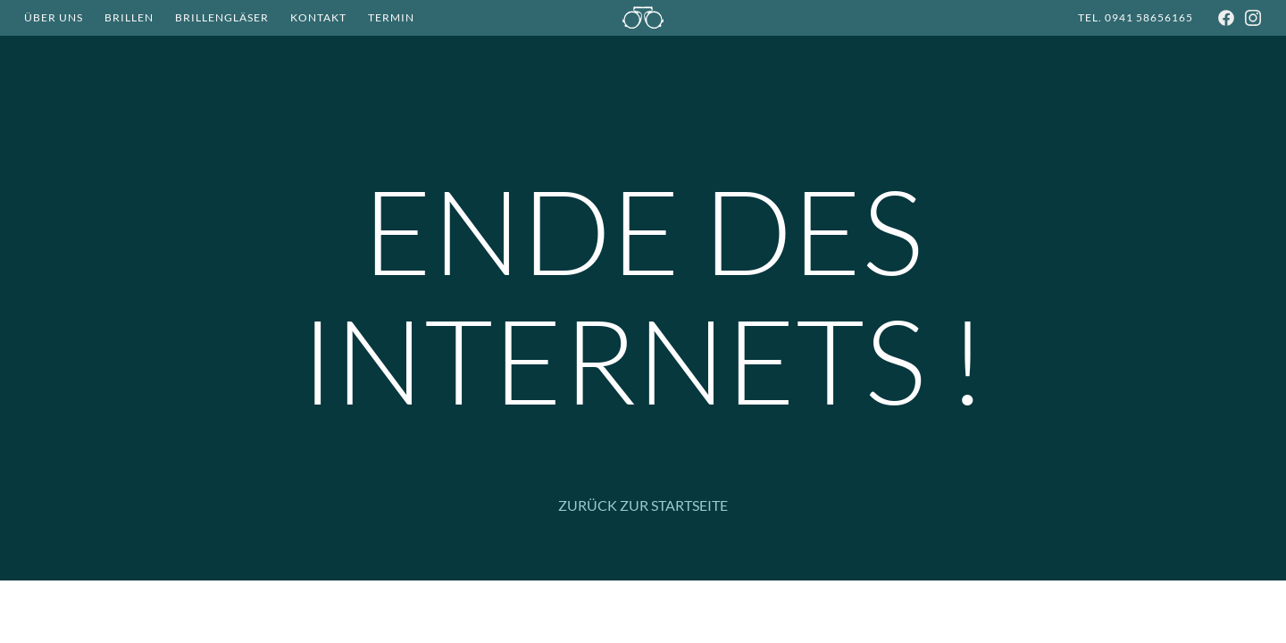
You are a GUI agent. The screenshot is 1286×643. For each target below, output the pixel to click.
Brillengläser (222, 17)
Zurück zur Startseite (643, 505)
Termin (391, 17)
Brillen (129, 17)
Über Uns (53, 17)
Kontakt (318, 17)
